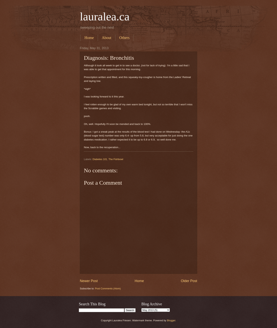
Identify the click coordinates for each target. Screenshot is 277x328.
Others (124, 38)
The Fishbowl (115, 159)
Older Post (189, 281)
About (106, 38)
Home (89, 38)
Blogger (171, 320)
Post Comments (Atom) (108, 288)
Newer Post (89, 281)
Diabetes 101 (100, 159)
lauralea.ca (104, 16)
